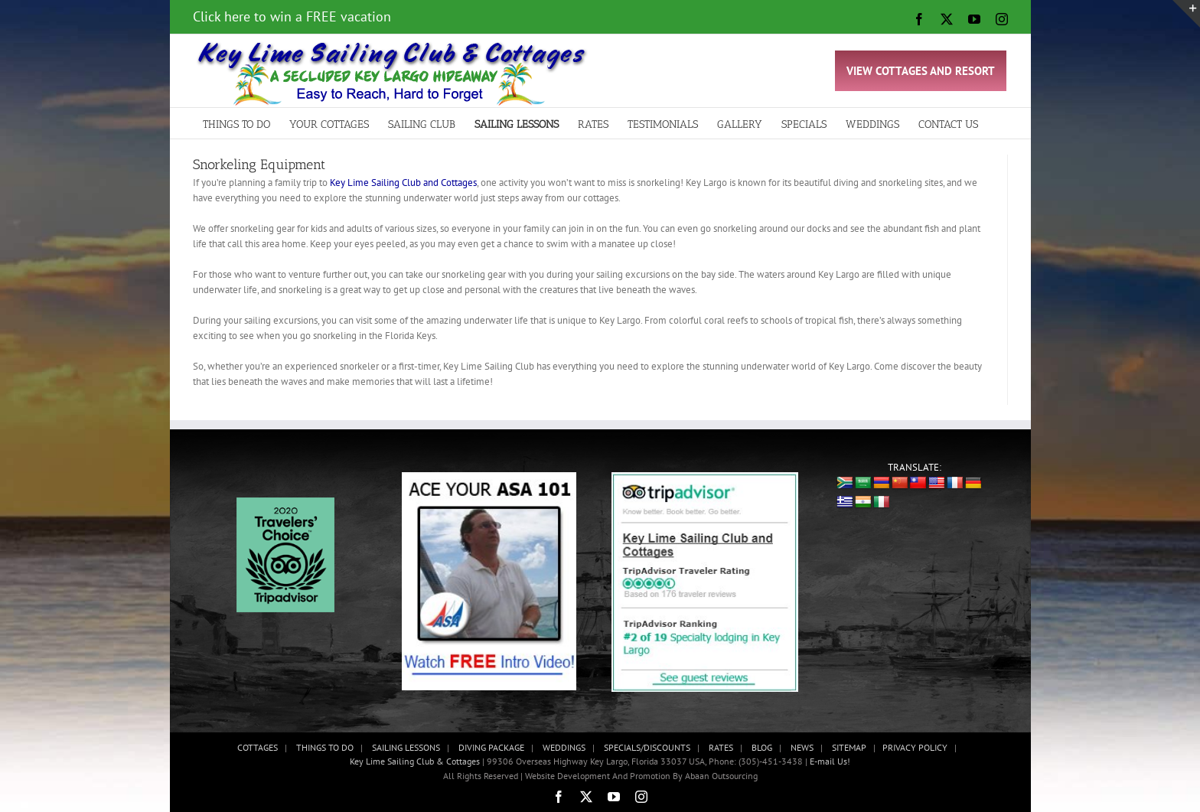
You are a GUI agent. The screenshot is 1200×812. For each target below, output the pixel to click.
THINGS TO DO (325, 747)
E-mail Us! (830, 761)
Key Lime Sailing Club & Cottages (416, 761)
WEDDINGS (564, 747)
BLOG (762, 747)
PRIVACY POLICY (914, 747)
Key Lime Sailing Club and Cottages (403, 182)
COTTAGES (257, 747)
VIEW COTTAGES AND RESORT (920, 71)
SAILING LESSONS (406, 747)
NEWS (802, 747)
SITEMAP (849, 747)
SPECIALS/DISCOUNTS (647, 747)
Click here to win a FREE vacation (292, 16)
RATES (721, 747)
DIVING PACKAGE (491, 747)
